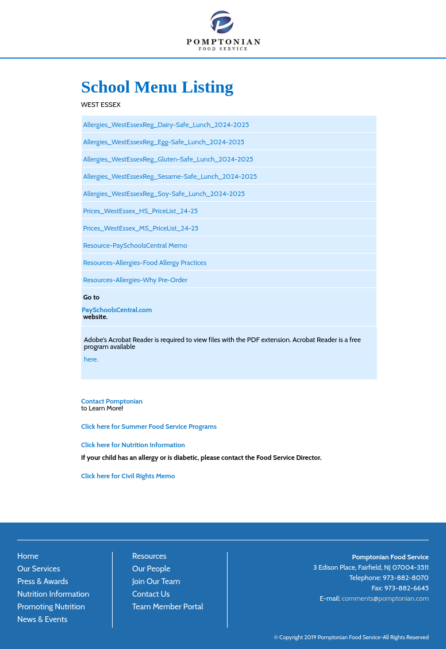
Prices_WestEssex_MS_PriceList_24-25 (140, 228)
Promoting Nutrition (51, 606)
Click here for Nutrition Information (133, 444)
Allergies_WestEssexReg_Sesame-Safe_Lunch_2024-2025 (169, 176)
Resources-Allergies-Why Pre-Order (134, 279)
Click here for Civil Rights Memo (128, 475)
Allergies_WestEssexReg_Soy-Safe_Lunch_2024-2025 (163, 193)
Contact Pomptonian (112, 401)
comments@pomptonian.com (385, 598)
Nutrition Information (53, 594)
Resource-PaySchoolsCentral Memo (134, 245)
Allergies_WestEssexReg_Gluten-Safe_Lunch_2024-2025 (167, 159)
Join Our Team (156, 581)
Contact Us (151, 594)
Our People (151, 568)
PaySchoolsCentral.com (117, 309)
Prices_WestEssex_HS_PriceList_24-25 (140, 210)
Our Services (38, 568)
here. (91, 359)
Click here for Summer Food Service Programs (149, 426)
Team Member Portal (167, 606)
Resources (149, 556)
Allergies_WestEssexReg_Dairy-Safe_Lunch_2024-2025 (165, 124)
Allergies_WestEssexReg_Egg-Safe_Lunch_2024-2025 (163, 141)
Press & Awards (42, 581)
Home (28, 556)
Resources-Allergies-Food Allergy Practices (144, 262)
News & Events (42, 619)
